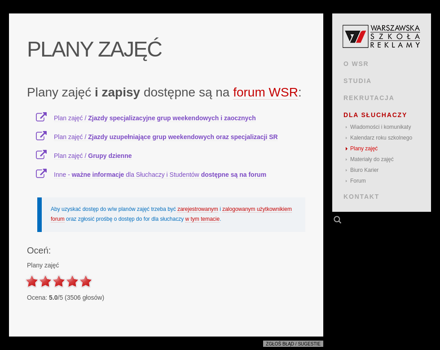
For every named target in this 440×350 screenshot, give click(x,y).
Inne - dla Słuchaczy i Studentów (160, 174)
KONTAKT (361, 196)
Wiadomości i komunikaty (380, 127)
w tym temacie (202, 219)
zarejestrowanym (197, 209)
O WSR (356, 63)
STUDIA (357, 80)
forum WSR (265, 92)
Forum (358, 181)
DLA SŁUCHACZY (375, 114)
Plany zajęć (364, 148)
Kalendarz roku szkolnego (381, 138)
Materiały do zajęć (372, 159)
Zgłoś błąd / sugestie (293, 343)
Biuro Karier (364, 170)
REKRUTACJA (369, 97)
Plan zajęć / (155, 118)
